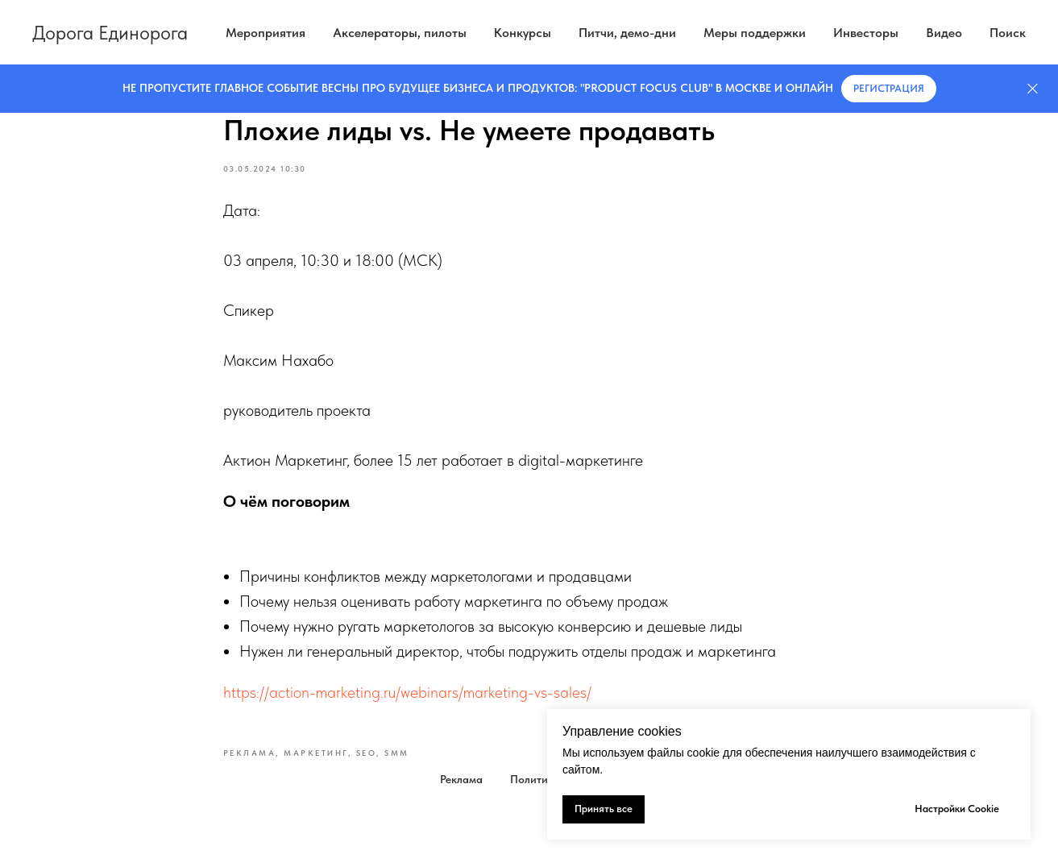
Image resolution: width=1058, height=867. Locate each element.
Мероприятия (265, 32)
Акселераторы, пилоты (400, 32)
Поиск (1008, 32)
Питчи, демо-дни (627, 32)
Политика (535, 779)
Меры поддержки (754, 32)
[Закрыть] (1032, 89)
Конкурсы (522, 32)
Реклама (461, 779)
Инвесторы (865, 32)
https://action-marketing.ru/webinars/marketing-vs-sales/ (407, 692)
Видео (944, 32)
